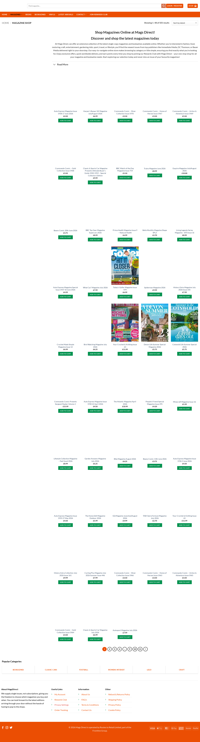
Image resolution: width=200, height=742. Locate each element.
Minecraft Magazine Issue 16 (184, 402)
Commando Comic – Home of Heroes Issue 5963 (155, 574)
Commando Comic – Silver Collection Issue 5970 (125, 112)
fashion (186, 44)
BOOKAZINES (40, 14)
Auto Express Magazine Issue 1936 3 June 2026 (184, 460)
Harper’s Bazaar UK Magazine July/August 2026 (95, 112)
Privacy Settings (62, 705)
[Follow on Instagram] (7, 727)
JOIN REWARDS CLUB (98, 14)
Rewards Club (150, 53)
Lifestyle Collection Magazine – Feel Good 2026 (65, 460)
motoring (56, 47)
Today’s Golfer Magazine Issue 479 (125, 288)
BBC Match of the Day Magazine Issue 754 (125, 169)
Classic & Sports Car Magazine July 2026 (95, 631)
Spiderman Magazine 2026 (154, 287)
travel (101, 47)
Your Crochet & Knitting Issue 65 (184, 517)
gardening (84, 47)
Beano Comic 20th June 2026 (65, 230)
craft (63, 47)
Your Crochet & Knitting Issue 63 (125, 345)
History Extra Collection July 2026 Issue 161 (65, 574)
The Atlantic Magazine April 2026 (125, 402)
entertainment (72, 47)
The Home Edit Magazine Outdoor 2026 (95, 517)
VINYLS (52, 14)
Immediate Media (169, 47)
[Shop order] (185, 22)
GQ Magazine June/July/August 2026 (125, 517)
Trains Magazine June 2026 (154, 168)
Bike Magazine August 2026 (125, 459)
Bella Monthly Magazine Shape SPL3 (155, 231)
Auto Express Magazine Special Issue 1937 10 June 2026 (65, 288)
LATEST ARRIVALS (65, 14)
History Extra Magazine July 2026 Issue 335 (184, 288)
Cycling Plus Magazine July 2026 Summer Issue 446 (95, 574)
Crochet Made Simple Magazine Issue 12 (65, 345)
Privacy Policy (114, 705)
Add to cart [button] (65, 120)
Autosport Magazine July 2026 (125, 630)
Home (5, 22)
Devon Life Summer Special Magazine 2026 (155, 345)
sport (96, 47)
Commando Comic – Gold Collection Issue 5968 (65, 169)
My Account (60, 694)
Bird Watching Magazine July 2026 (95, 345)
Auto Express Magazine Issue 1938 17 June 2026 (65, 112)
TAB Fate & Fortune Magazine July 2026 (154, 517)
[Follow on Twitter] (11, 727)
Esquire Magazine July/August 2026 (184, 169)
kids (91, 47)
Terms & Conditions (90, 705)
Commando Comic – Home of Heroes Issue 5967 (155, 112)
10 (135, 649)
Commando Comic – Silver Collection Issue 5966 (125, 574)
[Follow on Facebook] (2, 727)
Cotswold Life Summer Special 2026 (184, 345)
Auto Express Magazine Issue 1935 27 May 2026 (65, 517)
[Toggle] (54, 65)
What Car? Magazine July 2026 (95, 287)
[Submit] (163, 6)
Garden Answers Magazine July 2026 (95, 460)
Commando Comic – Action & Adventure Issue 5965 (185, 574)
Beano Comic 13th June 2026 (154, 459)
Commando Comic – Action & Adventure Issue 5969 (185, 112)
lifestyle (110, 47)
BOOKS (28, 14)
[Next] (145, 649)
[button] (192, 6)
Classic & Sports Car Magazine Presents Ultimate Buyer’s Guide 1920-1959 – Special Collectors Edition (95, 172)
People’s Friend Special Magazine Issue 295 (155, 402)
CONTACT (81, 14)
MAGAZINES (16, 14)
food (192, 44)
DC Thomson (184, 47)
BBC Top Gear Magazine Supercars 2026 (95, 231)
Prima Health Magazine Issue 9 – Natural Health (125, 231)
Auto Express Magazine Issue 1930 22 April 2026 (95, 402)
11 (140, 649)
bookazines (137, 44)
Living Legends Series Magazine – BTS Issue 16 (184, 231)
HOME (4, 14)
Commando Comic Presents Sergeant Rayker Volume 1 (65, 402)
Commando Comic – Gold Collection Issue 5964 (65, 631)
